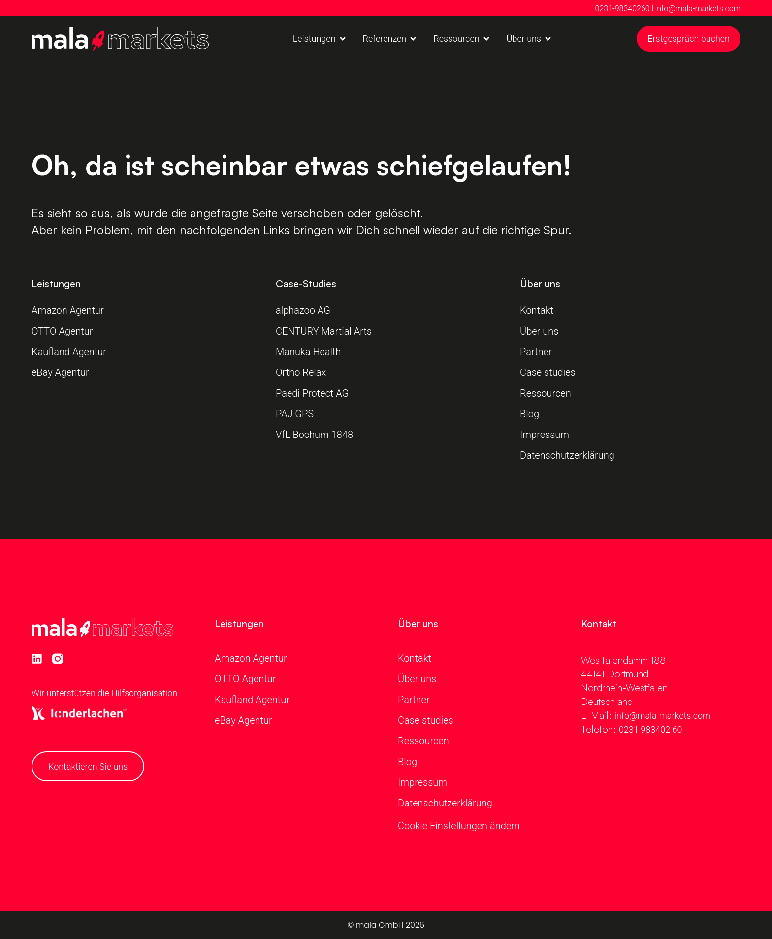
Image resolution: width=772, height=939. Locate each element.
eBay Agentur (60, 372)
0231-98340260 (622, 8)
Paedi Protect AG (313, 393)
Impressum (544, 434)
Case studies (548, 372)
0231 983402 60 (650, 729)
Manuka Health (308, 352)
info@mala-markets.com (697, 8)
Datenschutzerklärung (567, 455)
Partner (536, 352)
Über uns (539, 331)
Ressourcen (545, 393)
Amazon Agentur (68, 310)
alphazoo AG (303, 310)
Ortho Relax (301, 372)
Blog (529, 414)
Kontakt (536, 310)
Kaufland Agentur (69, 352)
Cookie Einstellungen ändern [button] (459, 826)
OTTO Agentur (62, 331)
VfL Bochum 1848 (315, 434)
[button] (320, 39)
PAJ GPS (295, 414)
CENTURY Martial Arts (324, 331)
